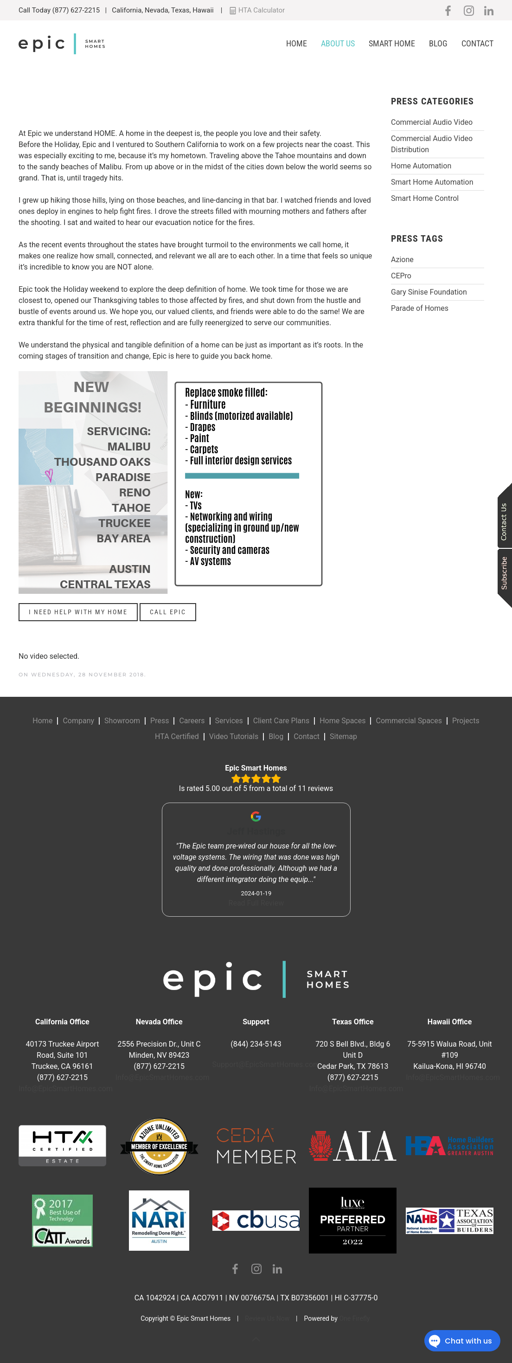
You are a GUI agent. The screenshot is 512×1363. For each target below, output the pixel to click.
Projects (466, 720)
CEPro (401, 275)
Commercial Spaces (409, 720)
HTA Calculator (257, 10)
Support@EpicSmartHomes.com (266, 1064)
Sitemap (343, 736)
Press (159, 720)
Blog (438, 43)
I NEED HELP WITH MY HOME (78, 612)
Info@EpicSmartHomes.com (66, 1088)
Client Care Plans (281, 720)
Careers (192, 720)
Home (296, 43)
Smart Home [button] (392, 43)
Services (229, 720)
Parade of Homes (419, 308)
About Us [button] (338, 43)
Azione (402, 259)
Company (78, 720)
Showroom (122, 720)
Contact (477, 43)
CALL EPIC (168, 612)
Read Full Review (256, 903)
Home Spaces (342, 720)
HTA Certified (177, 736)
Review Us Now (267, 1318)
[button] (256, 1339)
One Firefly (354, 1318)
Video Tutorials (233, 736)
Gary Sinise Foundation (429, 292)
